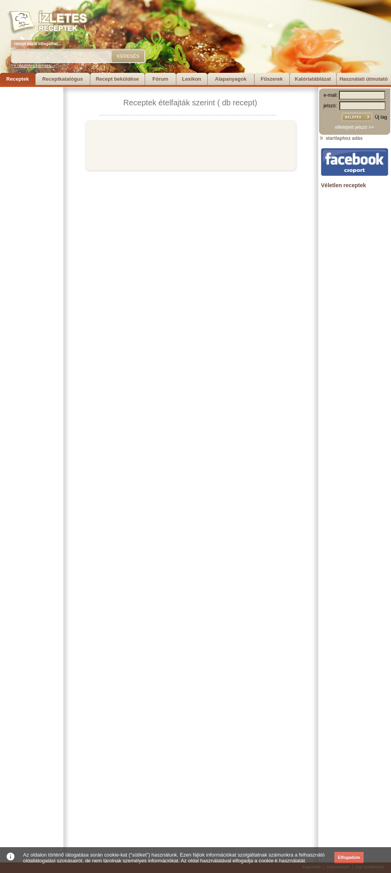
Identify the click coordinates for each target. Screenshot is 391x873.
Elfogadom (349, 857)
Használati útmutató (363, 79)
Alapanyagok (231, 79)
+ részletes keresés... (34, 65)
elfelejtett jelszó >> (354, 127)
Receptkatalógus (62, 79)
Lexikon (191, 79)
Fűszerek (272, 79)
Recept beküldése (117, 79)
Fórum (160, 79)
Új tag (381, 117)
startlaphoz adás (340, 138)
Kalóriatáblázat (313, 79)
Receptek (17, 79)
